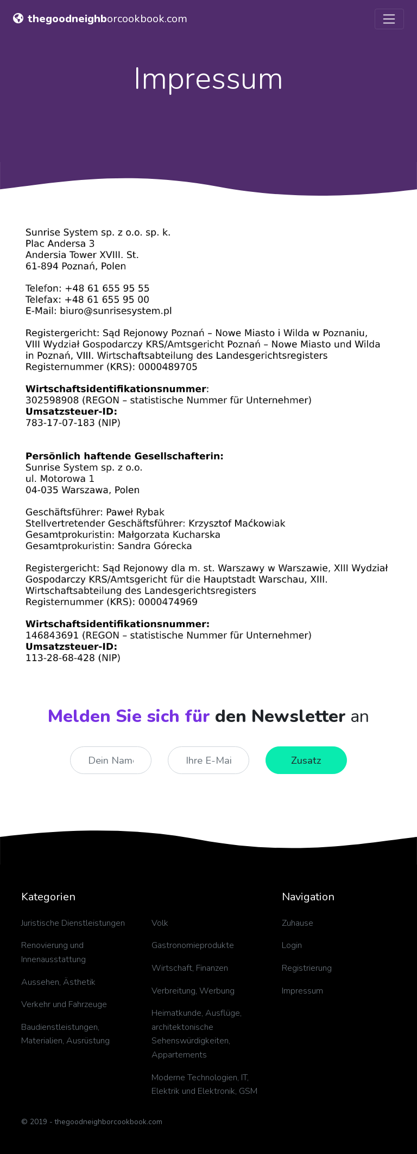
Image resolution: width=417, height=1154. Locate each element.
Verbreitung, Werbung (193, 991)
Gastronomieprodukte (192, 945)
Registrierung (307, 968)
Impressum (302, 991)
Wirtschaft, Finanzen (189, 968)
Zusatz (306, 760)
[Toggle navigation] (389, 19)
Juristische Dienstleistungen (73, 923)
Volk (159, 923)
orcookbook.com (100, 18)
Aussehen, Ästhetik (58, 982)
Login (292, 945)
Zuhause (297, 923)
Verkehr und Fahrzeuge (64, 1004)
